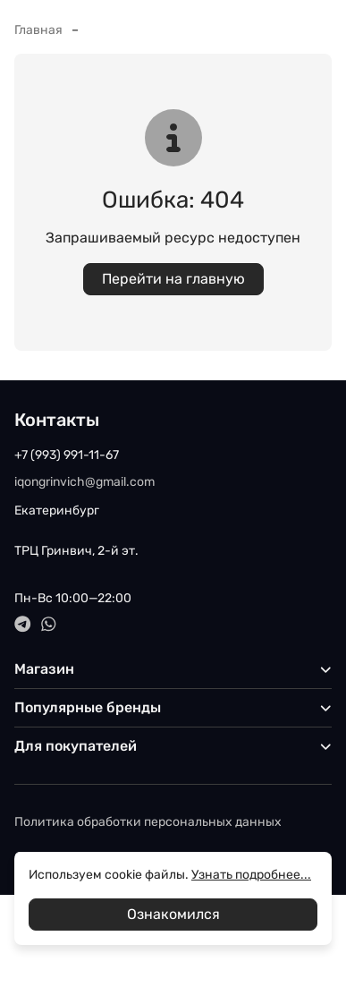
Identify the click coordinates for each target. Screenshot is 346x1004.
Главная (38, 30)
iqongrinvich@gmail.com (84, 481)
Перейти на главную (173, 278)
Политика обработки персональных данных (148, 822)
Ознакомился (173, 914)
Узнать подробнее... (251, 874)
